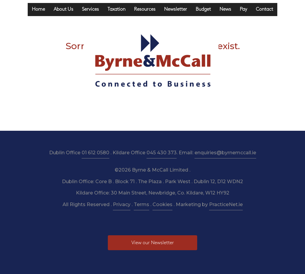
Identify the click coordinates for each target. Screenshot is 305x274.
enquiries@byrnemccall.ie (225, 152)
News (225, 9)
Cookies (162, 204)
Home (38, 9)
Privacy (121, 204)
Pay (243, 9)
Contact (264, 9)
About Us (63, 9)
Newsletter (175, 9)
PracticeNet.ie (226, 204)
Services (90, 9)
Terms (141, 204)
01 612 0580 (95, 152)
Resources (144, 9)
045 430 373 (162, 152)
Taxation (116, 9)
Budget (203, 9)
